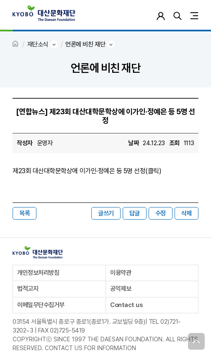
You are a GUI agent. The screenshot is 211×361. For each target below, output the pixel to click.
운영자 (45, 143)
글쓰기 (106, 213)
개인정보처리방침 (38, 273)
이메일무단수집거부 (40, 305)
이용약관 (120, 273)
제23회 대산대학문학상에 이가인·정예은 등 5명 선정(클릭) (87, 171)
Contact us (126, 305)
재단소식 (37, 44)
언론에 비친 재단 (85, 44)
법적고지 (27, 288)
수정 (160, 213)
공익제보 (120, 288)
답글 (134, 213)
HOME (16, 44)
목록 (24, 213)
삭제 (186, 213)
